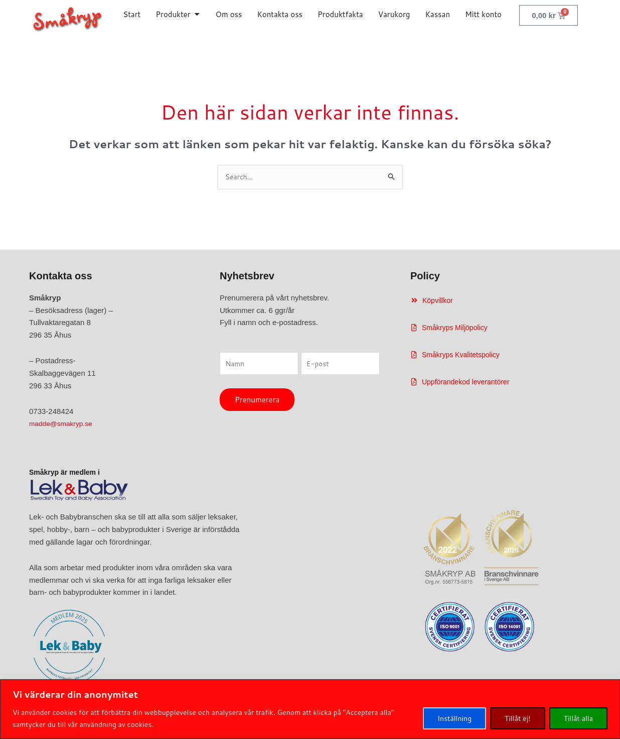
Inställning (454, 718)
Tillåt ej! (518, 718)
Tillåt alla (578, 718)
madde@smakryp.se (63, 424)
